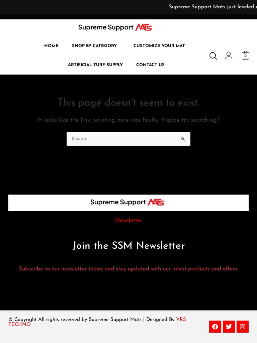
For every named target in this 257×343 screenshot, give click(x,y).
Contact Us (150, 65)
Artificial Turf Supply (95, 65)
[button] (96, 45)
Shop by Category (94, 46)
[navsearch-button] (210, 56)
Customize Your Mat (159, 46)
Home (51, 46)
